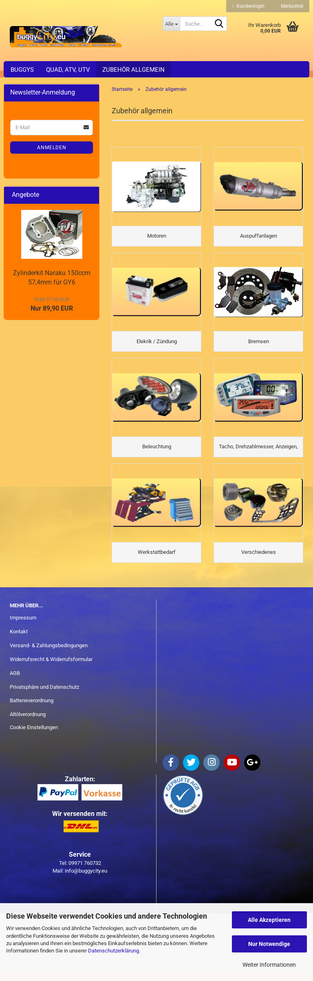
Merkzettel (290, 6)
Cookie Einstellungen (34, 737)
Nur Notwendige (269, 944)
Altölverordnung (28, 724)
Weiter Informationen (269, 964)
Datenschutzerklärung (113, 951)
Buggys (22, 69)
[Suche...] (171, 23)
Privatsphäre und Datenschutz (44, 697)
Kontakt (19, 642)
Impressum (23, 628)
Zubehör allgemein (133, 69)
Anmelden (51, 147)
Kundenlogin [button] (248, 6)
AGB (15, 683)
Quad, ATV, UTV (68, 69)
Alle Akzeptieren (269, 920)
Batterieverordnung (31, 711)
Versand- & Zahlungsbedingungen (49, 656)
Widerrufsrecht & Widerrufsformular (51, 669)
